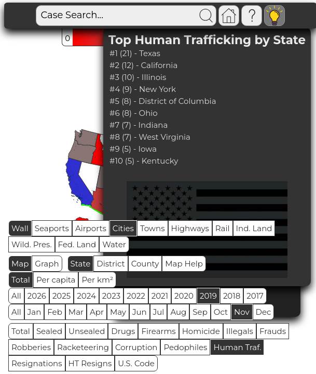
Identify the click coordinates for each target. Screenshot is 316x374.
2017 (255, 296)
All (16, 296)
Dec (263, 312)
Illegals (239, 331)
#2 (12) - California (143, 65)
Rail (222, 228)
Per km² (97, 280)
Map (20, 264)
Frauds (272, 331)
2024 (86, 296)
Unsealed (86, 331)
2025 (61, 296)
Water (114, 244)
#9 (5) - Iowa (133, 149)
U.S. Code (136, 363)
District (111, 264)
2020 (184, 296)
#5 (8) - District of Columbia (162, 101)
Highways (190, 228)
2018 (231, 296)
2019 (208, 296)
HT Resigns (90, 363)
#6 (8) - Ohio (133, 113)
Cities (123, 228)
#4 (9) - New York (142, 89)
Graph (47, 264)
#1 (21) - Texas (134, 53)
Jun (139, 312)
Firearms (158, 331)
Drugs (123, 331)
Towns (152, 228)
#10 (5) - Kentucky (143, 161)
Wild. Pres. (31, 244)
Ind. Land (254, 228)
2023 (111, 296)
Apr (97, 312)
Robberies (31, 347)
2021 (160, 296)
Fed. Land (77, 244)
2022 (136, 296)
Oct (221, 312)
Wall (20, 228)
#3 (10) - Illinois (137, 77)
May (118, 312)
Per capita (56, 280)
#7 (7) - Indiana (138, 125)
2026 (37, 296)
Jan (35, 312)
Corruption (136, 347)
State (81, 264)
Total (20, 280)
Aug (178, 312)
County (145, 264)
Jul (158, 312)
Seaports (52, 228)
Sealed (49, 331)
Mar (76, 312)
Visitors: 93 (286, 16)
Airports (90, 228)
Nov (242, 312)
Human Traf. (237, 347)
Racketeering (83, 347)
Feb (54, 312)
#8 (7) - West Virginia (149, 137)
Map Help (184, 264)
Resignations (36, 363)
